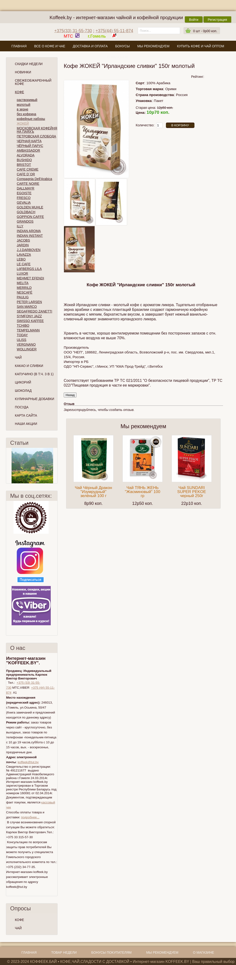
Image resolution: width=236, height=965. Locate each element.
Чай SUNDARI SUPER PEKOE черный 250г (191, 491)
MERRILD (24, 288)
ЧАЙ (18, 928)
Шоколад (23, 390)
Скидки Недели (28, 64)
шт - (205, 31)
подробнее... (30, 817)
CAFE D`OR (26, 174)
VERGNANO (26, 344)
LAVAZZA (24, 254)
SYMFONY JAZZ (29, 316)
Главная (18, 46)
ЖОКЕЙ (23, 123)
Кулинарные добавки (34, 399)
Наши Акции (26, 424)
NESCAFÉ (24, 292)
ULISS (21, 340)
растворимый (27, 100)
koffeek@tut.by (28, 762)
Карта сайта (26, 415)
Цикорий (23, 382)
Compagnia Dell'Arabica (34, 179)
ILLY (20, 226)
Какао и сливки (29, 366)
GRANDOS (25, 221)
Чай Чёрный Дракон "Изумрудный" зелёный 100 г (93, 491)
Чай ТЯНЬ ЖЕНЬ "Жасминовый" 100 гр (142, 491)
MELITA (23, 283)
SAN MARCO (27, 306)
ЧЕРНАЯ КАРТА (29, 141)
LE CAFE (23, 264)
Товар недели (64, 952)
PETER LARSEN (29, 302)
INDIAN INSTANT (30, 236)
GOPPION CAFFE (30, 217)
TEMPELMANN (28, 330)
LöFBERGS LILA (29, 269)
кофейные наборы (31, 119)
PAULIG (23, 297)
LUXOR (22, 273)
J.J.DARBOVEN (28, 250)
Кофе (19, 92)
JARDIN (23, 245)
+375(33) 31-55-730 (73, 30)
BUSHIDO (24, 160)
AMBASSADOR (28, 150)
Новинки (23, 72)
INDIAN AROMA (29, 231)
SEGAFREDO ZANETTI (34, 311)
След (55, 465)
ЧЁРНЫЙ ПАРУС (30, 146)
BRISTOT (24, 165)
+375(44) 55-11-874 (114, 30)
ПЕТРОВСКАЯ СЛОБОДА (36, 136)
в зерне (22, 109)
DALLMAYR (25, 188)
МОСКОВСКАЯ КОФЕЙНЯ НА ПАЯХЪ (37, 129)
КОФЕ (19, 920)
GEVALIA (24, 202)
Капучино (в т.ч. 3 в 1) (34, 374)
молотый (23, 104)
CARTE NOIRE (28, 183)
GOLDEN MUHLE (30, 207)
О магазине (117, 57)
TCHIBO (23, 325)
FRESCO (23, 198)
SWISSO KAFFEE (30, 321)
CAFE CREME (27, 169)
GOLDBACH (26, 212)
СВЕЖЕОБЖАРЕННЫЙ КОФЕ (33, 82)
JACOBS (23, 240)
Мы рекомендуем (153, 46)
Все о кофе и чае (49, 46)
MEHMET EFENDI (30, 278)
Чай (18, 357)
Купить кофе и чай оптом (200, 46)
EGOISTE (24, 193)
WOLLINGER (27, 349)
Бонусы (122, 46)
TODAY (22, 335)
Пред (8, 465)
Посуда (22, 407)
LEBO (21, 259)
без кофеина (26, 114)
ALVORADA (25, 155)
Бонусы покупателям (111, 952)
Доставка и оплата (90, 46)
